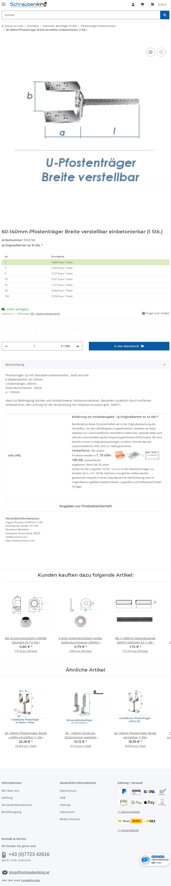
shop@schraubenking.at (29, 856)
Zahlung (7, 781)
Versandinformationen (17, 788)
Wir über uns (10, 774)
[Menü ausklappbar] (4, 2)
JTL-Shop (152, 883)
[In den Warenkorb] (5, 42)
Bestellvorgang (11, 795)
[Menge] (34, 330)
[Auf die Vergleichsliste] (150, 52)
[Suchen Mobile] (81, 15)
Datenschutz (68, 774)
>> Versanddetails (128, 814)
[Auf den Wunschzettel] (161, 52)
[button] (133, 4)
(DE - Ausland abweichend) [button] (45, 313)
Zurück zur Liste (13, 26)
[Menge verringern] (6, 330)
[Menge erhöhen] (77, 330)
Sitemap (65, 788)
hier (78, 470)
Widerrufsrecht (70, 803)
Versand (51, 873)
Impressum (67, 795)
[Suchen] (164, 15)
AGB (62, 781)
